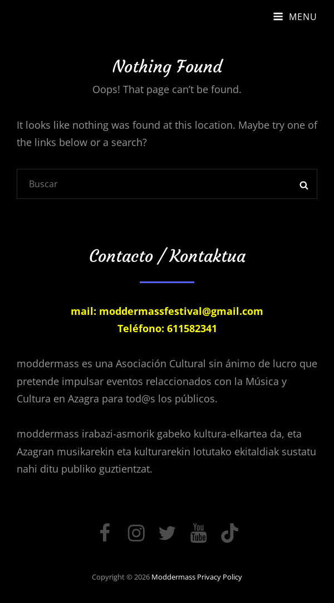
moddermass (173, 577)
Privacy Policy (219, 577)
